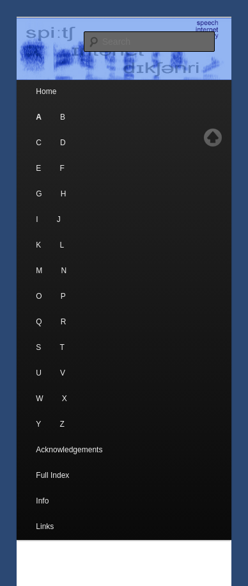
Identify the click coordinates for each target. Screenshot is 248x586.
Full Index (52, 475)
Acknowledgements (69, 449)
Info (42, 500)
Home (46, 91)
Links (45, 526)
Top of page (212, 137)
